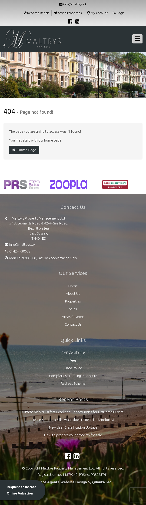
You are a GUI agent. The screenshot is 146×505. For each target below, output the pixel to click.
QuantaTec (101, 482)
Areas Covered (73, 317)
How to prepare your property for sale (73, 435)
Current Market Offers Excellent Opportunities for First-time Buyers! (73, 412)
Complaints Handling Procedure (73, 376)
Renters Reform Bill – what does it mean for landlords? (73, 420)
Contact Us (73, 324)
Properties (73, 301)
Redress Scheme (73, 383)
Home (73, 286)
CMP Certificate (73, 353)
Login (119, 13)
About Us (73, 293)
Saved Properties (68, 13)
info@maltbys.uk (73, 4)
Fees (73, 360)
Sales (73, 309)
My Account (97, 13)
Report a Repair (36, 13)
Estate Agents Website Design (61, 482)
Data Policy (73, 368)
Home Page (24, 150)
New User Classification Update (73, 427)
